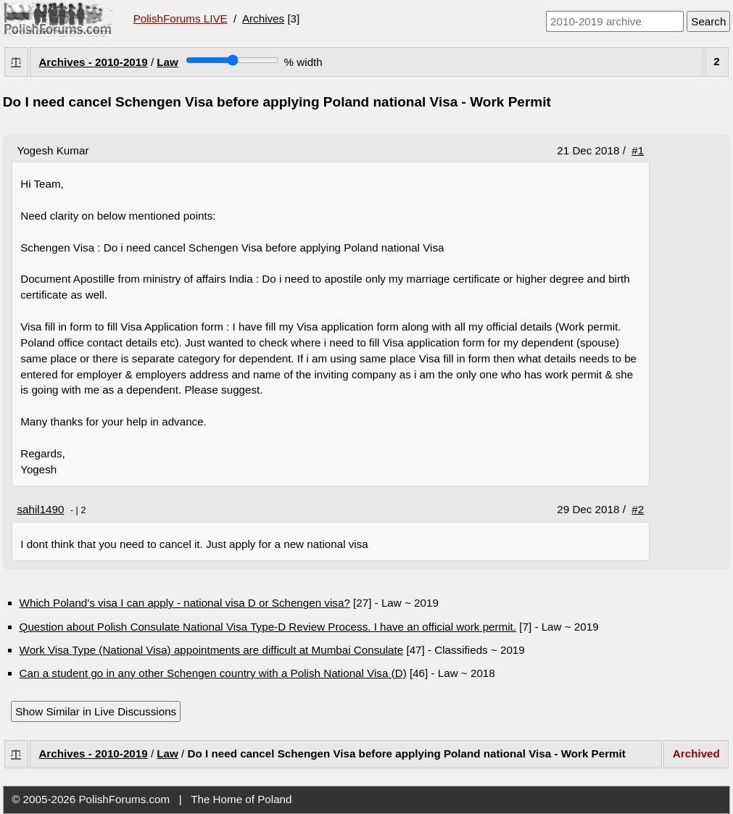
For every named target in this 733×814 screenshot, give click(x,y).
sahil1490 (40, 509)
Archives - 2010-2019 (92, 62)
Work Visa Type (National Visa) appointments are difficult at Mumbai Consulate (212, 650)
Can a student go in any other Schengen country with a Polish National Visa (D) (213, 673)
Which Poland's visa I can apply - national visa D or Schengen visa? (185, 603)
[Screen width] (232, 60)
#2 (637, 509)
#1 (637, 150)
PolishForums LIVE (180, 18)
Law (167, 62)
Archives (263, 18)
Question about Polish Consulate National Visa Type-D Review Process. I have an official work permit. (268, 626)
